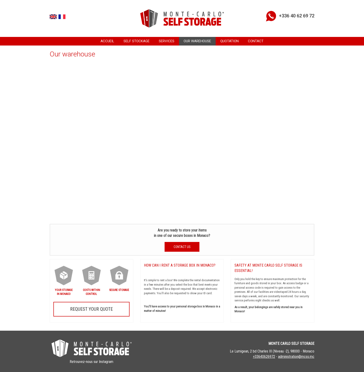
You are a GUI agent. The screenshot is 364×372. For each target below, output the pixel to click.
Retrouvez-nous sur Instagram (91, 361)
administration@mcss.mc (296, 356)
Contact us (182, 247)
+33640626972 (264, 356)
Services (166, 41)
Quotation (229, 41)
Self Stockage (137, 41)
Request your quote (91, 309)
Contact (255, 41)
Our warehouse (197, 41)
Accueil (107, 41)
